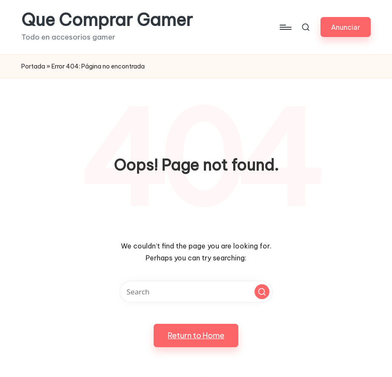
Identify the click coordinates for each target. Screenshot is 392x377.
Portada (33, 66)
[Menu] (285, 27)
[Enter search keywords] (196, 292)
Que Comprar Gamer (107, 20)
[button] (345, 27)
